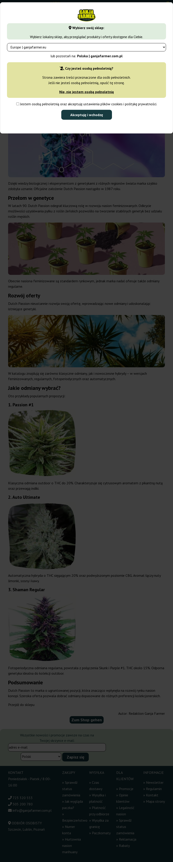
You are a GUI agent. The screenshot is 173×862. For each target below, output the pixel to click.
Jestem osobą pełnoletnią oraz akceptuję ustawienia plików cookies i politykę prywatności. (86, 104)
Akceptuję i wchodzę (86, 115)
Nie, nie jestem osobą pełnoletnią (86, 92)
